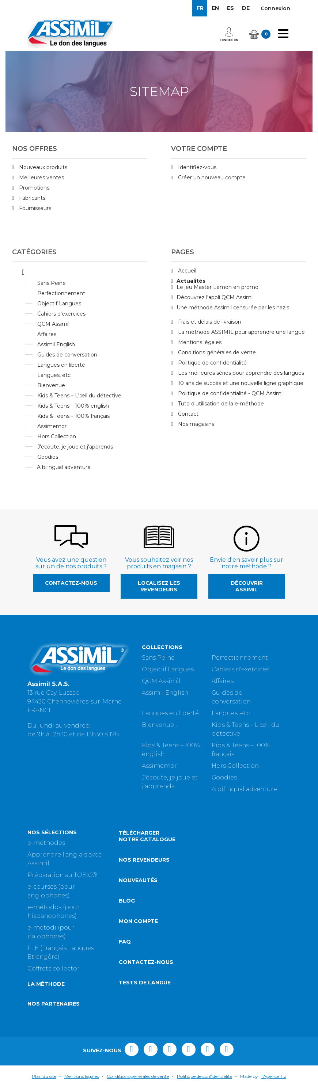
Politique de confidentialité (212, 362)
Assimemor (52, 426)
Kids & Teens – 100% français (73, 416)
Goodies (47, 457)
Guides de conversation (67, 354)
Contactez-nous (71, 583)
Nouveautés (138, 880)
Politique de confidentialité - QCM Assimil (230, 393)
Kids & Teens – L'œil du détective (79, 395)
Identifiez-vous (196, 167)
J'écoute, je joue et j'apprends (75, 446)
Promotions (33, 187)
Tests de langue (145, 982)
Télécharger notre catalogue (147, 836)
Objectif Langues (59, 303)
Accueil (186, 270)
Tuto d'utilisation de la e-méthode (220, 403)
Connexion (275, 8)
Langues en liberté (61, 365)
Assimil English (56, 344)
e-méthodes (46, 842)
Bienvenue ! (52, 385)
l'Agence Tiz (273, 1076)
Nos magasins (195, 424)
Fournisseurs (34, 208)
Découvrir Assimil (247, 586)
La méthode (46, 984)
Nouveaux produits (42, 167)
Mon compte (138, 921)
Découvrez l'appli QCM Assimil (215, 297)
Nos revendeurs (144, 860)
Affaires (46, 334)
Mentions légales (199, 342)
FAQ (125, 941)
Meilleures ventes (41, 177)
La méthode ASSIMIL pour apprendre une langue (241, 332)
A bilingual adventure (64, 467)
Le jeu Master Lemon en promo (217, 287)
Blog (127, 900)
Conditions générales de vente (216, 352)
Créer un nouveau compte (211, 177)
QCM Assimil (53, 324)
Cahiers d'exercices (61, 313)
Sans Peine (51, 283)
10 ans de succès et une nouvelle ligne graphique (240, 383)
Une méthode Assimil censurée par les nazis (233, 307)
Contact (187, 414)
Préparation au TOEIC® (62, 874)
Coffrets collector (53, 968)
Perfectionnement (61, 293)
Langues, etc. (54, 375)
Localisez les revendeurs (159, 586)
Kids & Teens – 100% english (73, 406)
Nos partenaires (53, 1003)
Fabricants (31, 198)
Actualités (191, 281)
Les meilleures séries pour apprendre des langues (240, 373)
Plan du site (44, 1076)
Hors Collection (56, 436)
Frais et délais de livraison (209, 322)
